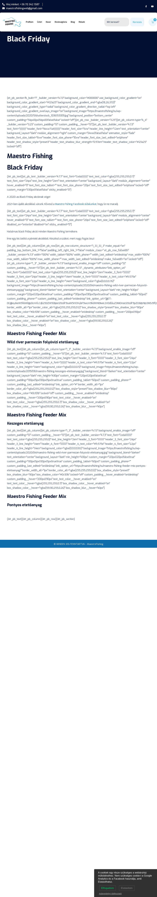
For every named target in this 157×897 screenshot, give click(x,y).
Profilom (29, 22)
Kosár (48, 22)
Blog (73, 22)
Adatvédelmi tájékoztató (110, 893)
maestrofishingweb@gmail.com (22, 8)
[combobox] (116, 22)
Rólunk (82, 22)
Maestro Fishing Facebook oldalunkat (75, 204)
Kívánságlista (61, 22)
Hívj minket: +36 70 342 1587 (20, 4)
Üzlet (39, 22)
